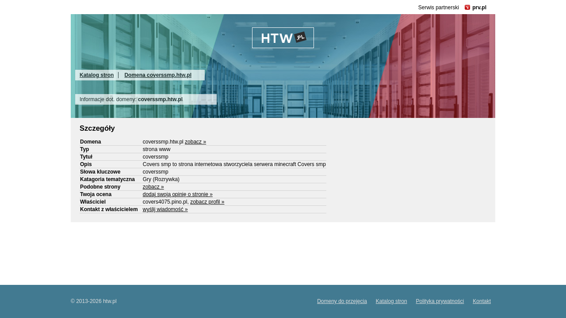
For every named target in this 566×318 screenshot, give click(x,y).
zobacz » (195, 142)
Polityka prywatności (440, 301)
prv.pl (479, 7)
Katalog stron (97, 75)
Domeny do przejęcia (342, 301)
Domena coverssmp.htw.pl (157, 75)
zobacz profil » (207, 202)
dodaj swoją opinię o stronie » (178, 194)
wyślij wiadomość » (165, 209)
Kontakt (482, 301)
